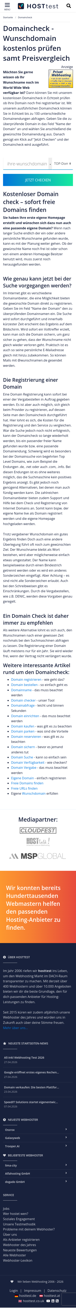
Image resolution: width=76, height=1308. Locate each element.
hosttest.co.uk (31, 1301)
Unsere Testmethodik (19, 1224)
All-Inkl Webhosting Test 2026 (24, 1057)
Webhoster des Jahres (19, 1245)
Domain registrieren (26, 679)
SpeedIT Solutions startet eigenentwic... (31, 1102)
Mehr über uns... (15, 1028)
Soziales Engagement (19, 1219)
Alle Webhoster (14, 1255)
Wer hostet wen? (15, 1213)
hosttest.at (49, 1295)
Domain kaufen (22, 726)
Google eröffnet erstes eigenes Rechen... (31, 1072)
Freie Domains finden (27, 783)
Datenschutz (57, 1290)
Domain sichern (23, 747)
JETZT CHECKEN (38, 180)
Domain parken (22, 731)
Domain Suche (22, 757)
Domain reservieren (26, 736)
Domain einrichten (25, 716)
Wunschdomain (34, 793)
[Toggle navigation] (7, 7)
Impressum (32, 1290)
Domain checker (23, 700)
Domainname (21, 690)
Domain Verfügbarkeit (28, 762)
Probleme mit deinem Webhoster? (29, 1229)
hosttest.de (25, 1295)
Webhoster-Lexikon (17, 1260)
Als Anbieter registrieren (21, 1239)
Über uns (10, 1234)
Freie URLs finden (24, 788)
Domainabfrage (23, 705)
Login (14, 1290)
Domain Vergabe (24, 767)
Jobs (6, 1208)
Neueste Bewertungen (20, 1250)
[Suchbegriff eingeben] (68, 6)
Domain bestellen (24, 685)
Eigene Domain (22, 778)
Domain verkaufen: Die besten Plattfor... (31, 1087)
